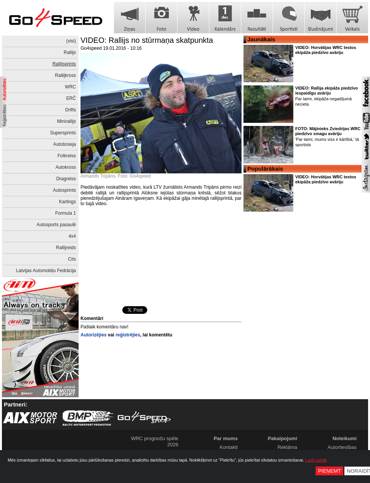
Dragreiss (66, 178)
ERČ (71, 98)
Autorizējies (94, 335)
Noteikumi (344, 438)
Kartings (67, 201)
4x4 (72, 236)
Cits (72, 259)
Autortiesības (342, 447)
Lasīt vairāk (316, 460)
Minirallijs (66, 121)
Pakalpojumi (282, 438)
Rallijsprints (64, 64)
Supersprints (63, 132)
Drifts (70, 110)
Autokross (66, 167)
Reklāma (287, 447)
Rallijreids (66, 247)
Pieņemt (329, 471)
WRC (70, 87)
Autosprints (64, 190)
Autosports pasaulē (56, 224)
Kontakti (229, 447)
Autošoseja (64, 144)
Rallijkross (65, 75)
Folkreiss (67, 155)
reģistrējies (127, 335)
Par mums (226, 438)
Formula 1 (65, 213)
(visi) (71, 41)
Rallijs (70, 52)
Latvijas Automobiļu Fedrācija (46, 270)
